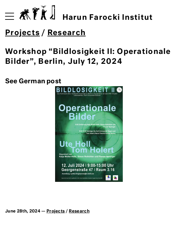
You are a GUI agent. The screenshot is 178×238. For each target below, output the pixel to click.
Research (66, 33)
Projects (22, 33)
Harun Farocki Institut (86, 13)
